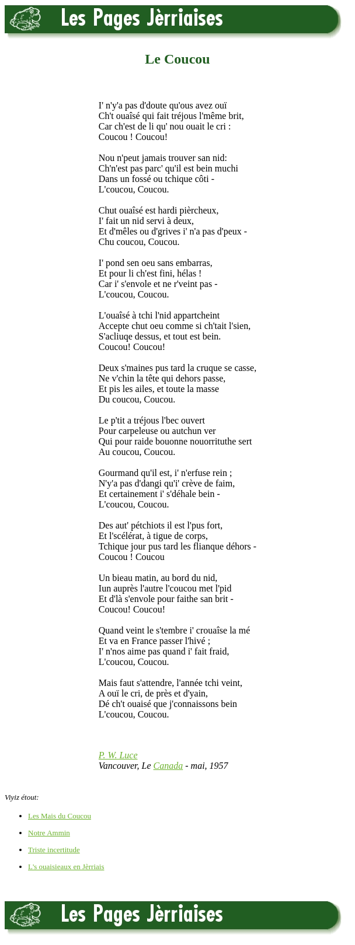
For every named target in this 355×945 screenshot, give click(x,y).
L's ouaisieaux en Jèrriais (66, 866)
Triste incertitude (54, 849)
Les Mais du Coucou (59, 815)
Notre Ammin (49, 832)
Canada (168, 766)
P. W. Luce (118, 755)
